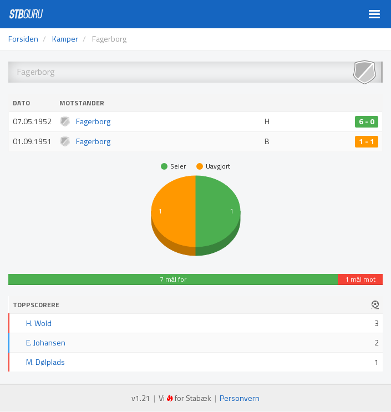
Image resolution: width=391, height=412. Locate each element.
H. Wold (39, 323)
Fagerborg (93, 121)
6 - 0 (366, 121)
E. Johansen (45, 342)
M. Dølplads (45, 362)
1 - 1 (366, 141)
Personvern (240, 398)
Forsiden (23, 38)
